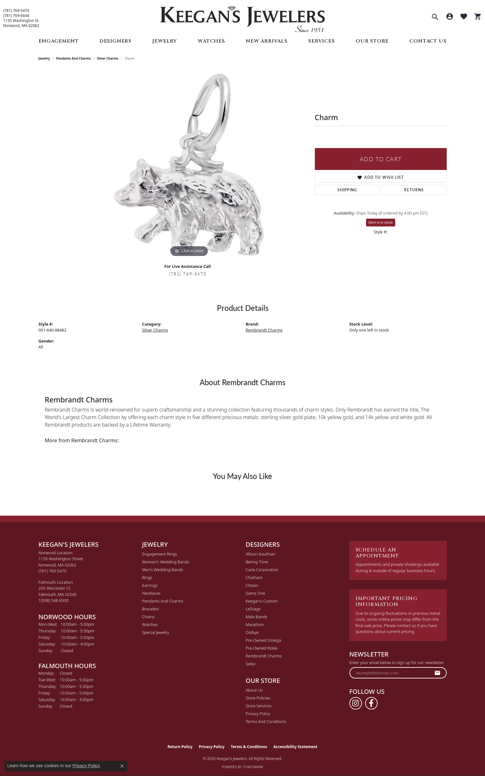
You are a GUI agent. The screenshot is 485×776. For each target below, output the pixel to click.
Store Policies (258, 698)
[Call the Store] (53, 571)
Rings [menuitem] (147, 577)
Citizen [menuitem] (252, 585)
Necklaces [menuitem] (151, 593)
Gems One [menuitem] (256, 593)
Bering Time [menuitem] (257, 562)
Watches (211, 41)
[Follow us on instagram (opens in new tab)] (355, 703)
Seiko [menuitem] (251, 664)
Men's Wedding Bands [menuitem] (162, 569)
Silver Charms (107, 58)
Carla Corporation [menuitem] (262, 569)
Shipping (347, 190)
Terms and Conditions (266, 721)
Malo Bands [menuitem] (256, 616)
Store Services (259, 706)
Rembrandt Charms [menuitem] (264, 656)
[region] (189, 164)
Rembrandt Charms (264, 330)
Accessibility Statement (295, 746)
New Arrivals (267, 41)
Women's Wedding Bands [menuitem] (165, 562)
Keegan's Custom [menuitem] (262, 601)
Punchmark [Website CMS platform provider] (253, 767)
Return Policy (180, 746)
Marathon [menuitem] (255, 624)
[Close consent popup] (122, 766)
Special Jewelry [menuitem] (155, 632)
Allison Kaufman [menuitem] (261, 554)
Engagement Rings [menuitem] (159, 554)
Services (321, 41)
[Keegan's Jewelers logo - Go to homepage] (242, 17)
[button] (435, 18)
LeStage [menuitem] (253, 609)
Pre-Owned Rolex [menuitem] (262, 648)
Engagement (59, 41)
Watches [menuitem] (150, 624)
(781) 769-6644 (16, 15)
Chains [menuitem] (148, 616)
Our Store (372, 41)
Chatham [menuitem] (254, 577)
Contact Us (427, 41)
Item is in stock (381, 222)
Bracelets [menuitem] (150, 609)
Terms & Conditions (249, 746)
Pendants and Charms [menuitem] (162, 601)
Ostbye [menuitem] (252, 632)
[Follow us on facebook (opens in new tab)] (371, 703)
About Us (254, 690)
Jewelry (164, 41)
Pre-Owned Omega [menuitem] (263, 640)
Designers (116, 41)
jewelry (44, 58)
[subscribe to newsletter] (437, 673)
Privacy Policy (258, 713)
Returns (414, 190)
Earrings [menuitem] (150, 585)
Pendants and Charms (73, 58)
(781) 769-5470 (16, 10)
